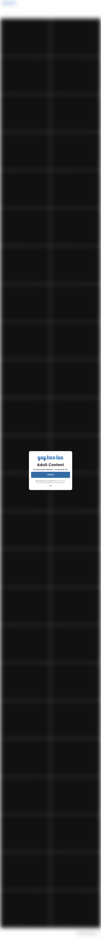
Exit (50, 485)
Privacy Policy (41, 483)
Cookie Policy (60, 481)
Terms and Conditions (56, 483)
